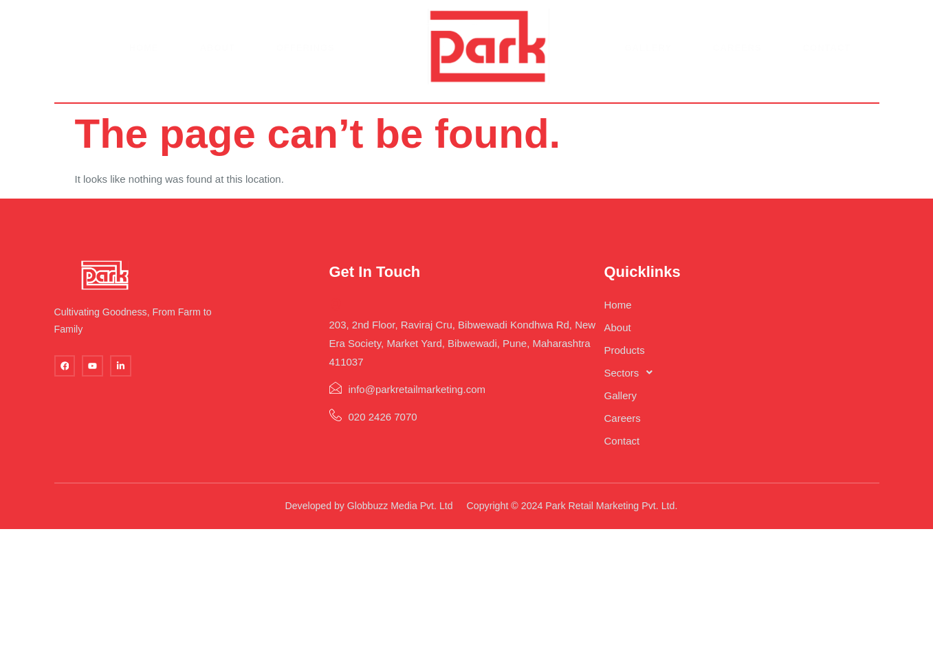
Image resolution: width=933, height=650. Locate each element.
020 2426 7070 (379, 422)
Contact (825, 54)
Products (628, 355)
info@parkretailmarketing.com (413, 394)
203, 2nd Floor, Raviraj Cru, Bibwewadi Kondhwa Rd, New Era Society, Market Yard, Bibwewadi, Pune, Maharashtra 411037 (468, 337)
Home (145, 54)
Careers (736, 54)
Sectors (636, 378)
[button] (683, 378)
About (218, 54)
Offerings (306, 54)
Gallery (647, 54)
